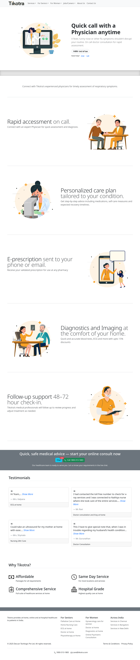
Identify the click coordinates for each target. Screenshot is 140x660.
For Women (55, 3)
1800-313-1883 (61, 652)
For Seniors (42, 3)
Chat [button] (59, 459)
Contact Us (91, 3)
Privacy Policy (127, 643)
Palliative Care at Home (70, 621)
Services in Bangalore (120, 625)
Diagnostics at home (94, 631)
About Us (81, 3)
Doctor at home (67, 632)
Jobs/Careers (68, 3)
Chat (82, 56)
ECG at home (66, 628)
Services (31, 3)
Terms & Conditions (111, 643)
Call (87, 56)
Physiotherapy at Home (70, 635)
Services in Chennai (119, 621)
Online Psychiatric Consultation (93, 636)
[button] (74, 460)
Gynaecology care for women (94, 622)
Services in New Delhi (120, 628)
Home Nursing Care (69, 625)
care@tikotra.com (79, 652)
